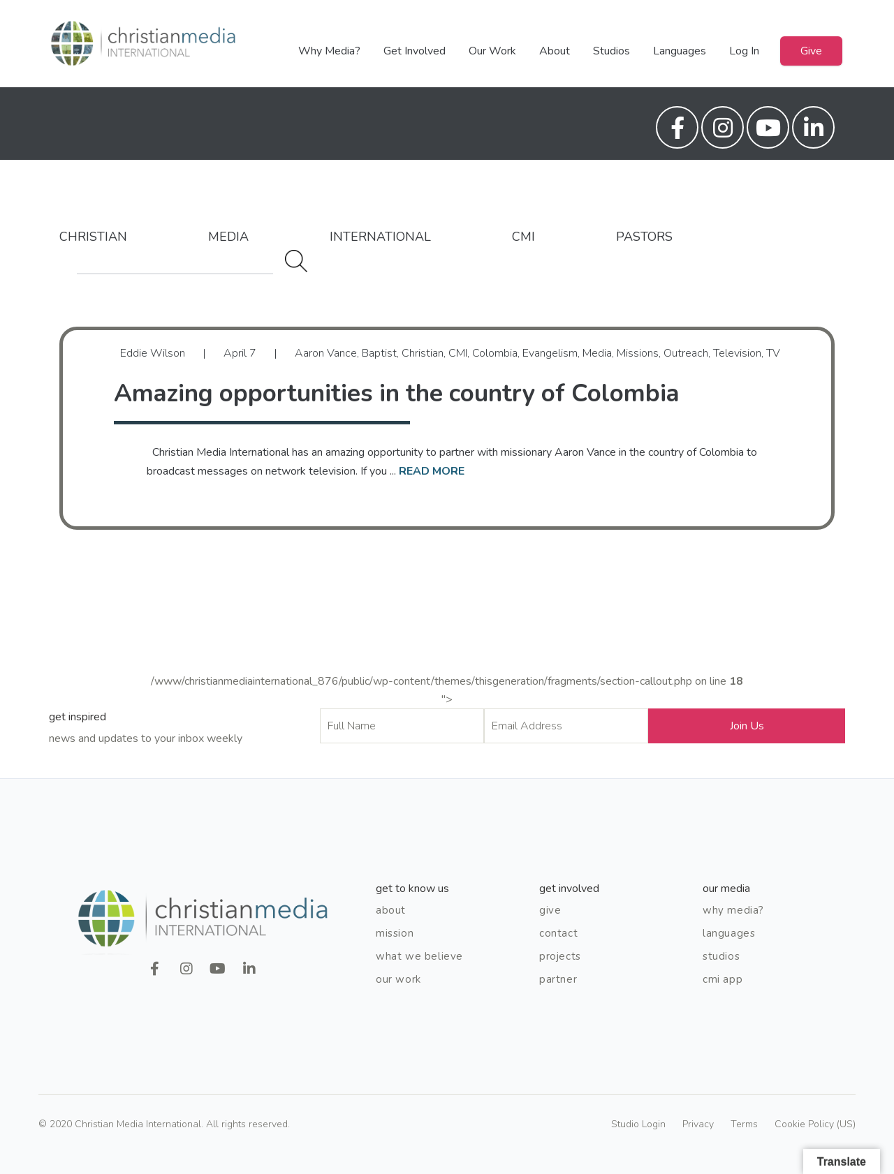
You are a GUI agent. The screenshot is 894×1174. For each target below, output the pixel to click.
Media (228, 236)
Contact (558, 933)
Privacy (698, 1124)
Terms (744, 1124)
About (554, 51)
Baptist (379, 353)
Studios (611, 51)
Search (296, 261)
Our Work (492, 51)
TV (773, 353)
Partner (558, 979)
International (380, 236)
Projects (560, 956)
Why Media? (329, 51)
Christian (93, 236)
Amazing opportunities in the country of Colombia (397, 393)
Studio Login (638, 1124)
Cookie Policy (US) (815, 1124)
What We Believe (419, 956)
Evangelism (550, 353)
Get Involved (414, 51)
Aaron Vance (326, 353)
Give (811, 51)
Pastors (644, 236)
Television (737, 353)
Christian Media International (143, 43)
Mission (394, 933)
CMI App (722, 979)
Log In (744, 51)
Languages (679, 51)
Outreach (686, 353)
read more (431, 471)
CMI (523, 236)
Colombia (495, 353)
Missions (638, 353)
